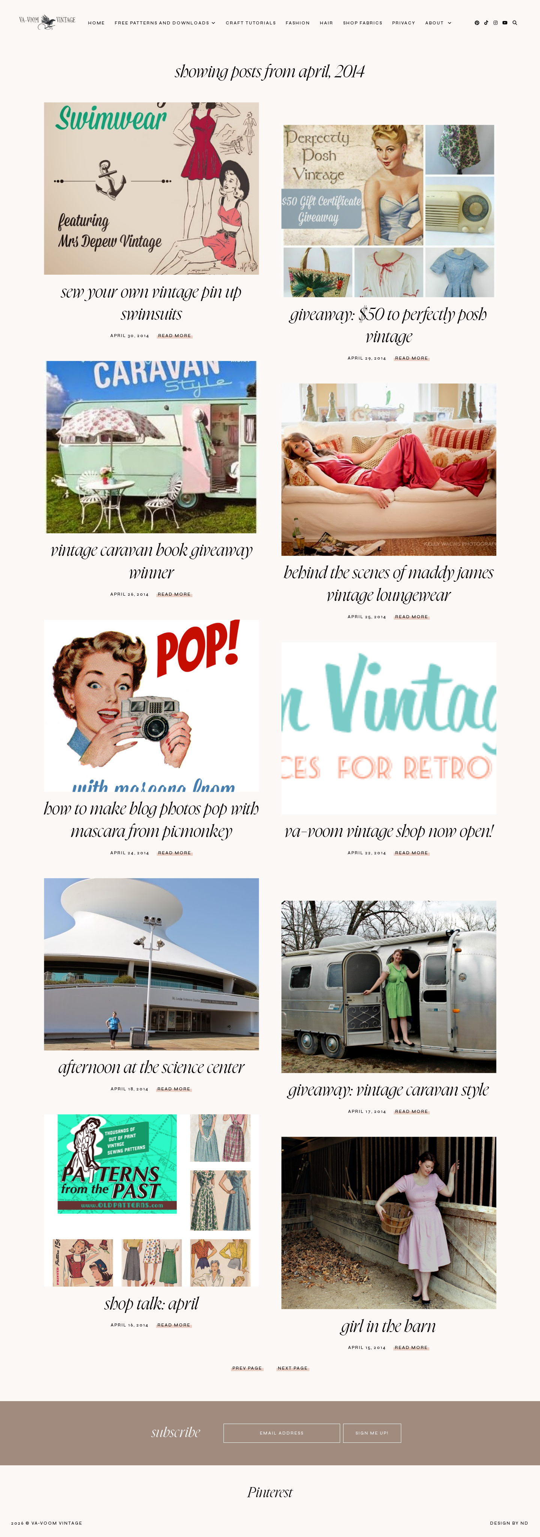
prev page (247, 1368)
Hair (326, 23)
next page (293, 1368)
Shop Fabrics (362, 23)
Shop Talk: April (151, 1304)
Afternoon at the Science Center (151, 1067)
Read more (174, 335)
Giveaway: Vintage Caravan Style (389, 1090)
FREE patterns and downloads (162, 23)
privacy (404, 23)
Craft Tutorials (251, 23)
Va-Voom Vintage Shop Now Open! (389, 831)
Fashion (298, 23)
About (435, 23)
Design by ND (509, 1523)
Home (96, 23)
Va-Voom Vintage (57, 1523)
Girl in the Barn (389, 1326)
